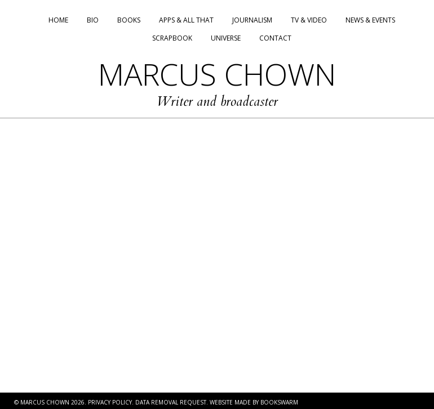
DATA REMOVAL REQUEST (170, 402)
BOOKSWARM (279, 402)
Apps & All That (186, 20)
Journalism (252, 20)
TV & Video (309, 20)
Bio (93, 20)
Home (58, 20)
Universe (226, 38)
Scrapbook (172, 38)
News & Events (370, 20)
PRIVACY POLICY (110, 402)
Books (128, 20)
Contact (275, 38)
